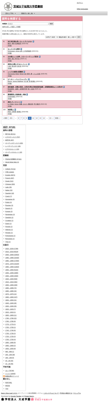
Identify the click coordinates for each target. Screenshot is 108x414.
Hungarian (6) (10, 199)
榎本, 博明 (11, 43)
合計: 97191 (9, 127)
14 (44, 118)
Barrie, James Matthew (15, 81)
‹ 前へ (11, 118)
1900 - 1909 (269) (11, 285)
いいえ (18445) (10, 373)
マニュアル (77, 393)
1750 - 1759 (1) (10, 327)
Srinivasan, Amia (13, 51)
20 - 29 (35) (9, 361)
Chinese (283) (10, 184)
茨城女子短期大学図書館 (28, 6)
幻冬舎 (19, 66)
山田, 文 (22, 51)
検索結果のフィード (12, 376)
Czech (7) (8, 196)
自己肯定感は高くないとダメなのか (20, 41)
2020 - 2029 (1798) (11, 248)
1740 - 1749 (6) (10, 330)
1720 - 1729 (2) (10, 336)
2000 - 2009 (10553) (12, 255)
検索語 (4, 24)
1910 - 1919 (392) (11, 282)
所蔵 (9, 45)
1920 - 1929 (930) (11, 279)
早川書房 (37, 104)
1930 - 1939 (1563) (11, 276)
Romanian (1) (10, 239)
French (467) (9, 178)
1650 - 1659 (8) (10, 348)
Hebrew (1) (9, 229)
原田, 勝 (29, 74)
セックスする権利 (14, 49)
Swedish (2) (9, 217)
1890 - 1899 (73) (11, 288)
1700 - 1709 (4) (10, 339)
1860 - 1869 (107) (11, 297)
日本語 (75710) (10, 169)
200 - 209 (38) (10, 355)
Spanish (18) (9, 193)
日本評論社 (11, 96)
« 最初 (5, 118)
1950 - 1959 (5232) (11, 270)
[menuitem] (10, 13)
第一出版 (31, 89)
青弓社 (17, 59)
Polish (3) (8, 202)
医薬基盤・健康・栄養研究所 (17, 89)
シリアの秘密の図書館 (15, 72)
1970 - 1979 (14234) (12, 264)
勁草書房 (28, 51)
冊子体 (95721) (10, 134)
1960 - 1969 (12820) (12, 267)
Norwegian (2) (10, 214)
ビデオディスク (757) (12, 137)
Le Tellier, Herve (13, 104)
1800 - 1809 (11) (11, 315)
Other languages (82, 9)
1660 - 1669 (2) (10, 345)
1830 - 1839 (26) (11, 306)
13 (40, 118)
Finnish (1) (8, 226)
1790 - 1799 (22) (11, 318)
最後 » (57, 118)
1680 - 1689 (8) (10, 342)
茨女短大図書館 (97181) (13, 159)
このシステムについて (51, 393)
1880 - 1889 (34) (11, 291)
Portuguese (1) (10, 236)
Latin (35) (8, 187)
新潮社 (33, 81)
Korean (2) (8, 211)
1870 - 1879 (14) (11, 294)
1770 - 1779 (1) (10, 324)
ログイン (80, 3)
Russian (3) (9, 205)
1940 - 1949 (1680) (11, 273)
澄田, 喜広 (11, 59)
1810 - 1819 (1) (10, 312)
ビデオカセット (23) (12, 149)
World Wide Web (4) (12, 162)
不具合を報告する (66, 393)
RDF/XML (8, 382)
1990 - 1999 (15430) (12, 258)
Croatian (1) (9, 220)
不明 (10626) (9, 172)
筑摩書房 (18, 43)
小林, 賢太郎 (12, 66)
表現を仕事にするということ (17, 64)
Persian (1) (9, 233)
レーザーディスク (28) (13, 146)
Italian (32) (8, 190)
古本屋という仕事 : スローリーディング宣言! (23, 56)
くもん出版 (36, 74)
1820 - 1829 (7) (10, 309)
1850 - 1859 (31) (11, 300)
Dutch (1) (8, 223)
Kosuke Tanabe (16, 396)
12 (37, 118)
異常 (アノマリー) (14, 102)
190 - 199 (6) (9, 358)
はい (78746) (9, 370)
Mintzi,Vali (23, 74)
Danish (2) (8, 208)
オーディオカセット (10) (13, 152)
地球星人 (11, 109)
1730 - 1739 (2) (10, 333)
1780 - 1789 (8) (10, 321)
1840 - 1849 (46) (11, 303)
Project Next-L (29, 396)
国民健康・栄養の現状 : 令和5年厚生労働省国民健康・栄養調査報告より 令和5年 (35, 87)
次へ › (51, 118)
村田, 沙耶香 (12, 112)
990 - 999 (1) (9, 351)
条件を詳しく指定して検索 (11, 27)
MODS (7, 386)
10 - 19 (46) (9, 364)
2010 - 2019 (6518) (11, 252)
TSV (6, 389)
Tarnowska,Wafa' (13, 74)
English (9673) (10, 175)
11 (33, 118)
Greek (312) (9, 181)
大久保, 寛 (27, 81)
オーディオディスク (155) (14, 143)
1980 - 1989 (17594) (12, 261)
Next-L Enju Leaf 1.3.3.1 (9, 393)
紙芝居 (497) (9, 140)
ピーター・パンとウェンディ (17, 79)
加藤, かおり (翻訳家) (26, 104)
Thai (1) (8, 242)
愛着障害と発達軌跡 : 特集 (17, 94)
